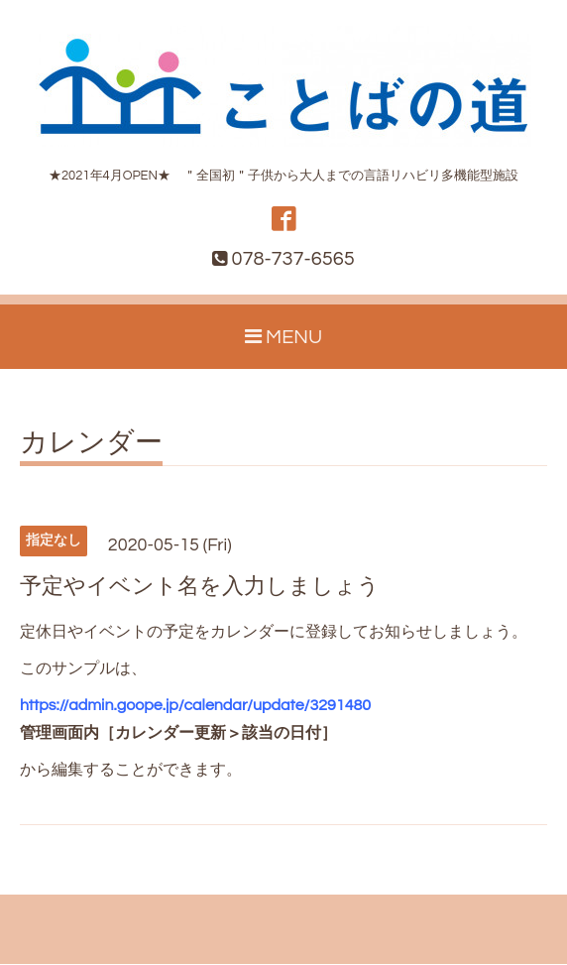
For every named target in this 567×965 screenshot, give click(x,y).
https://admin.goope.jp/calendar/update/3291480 (195, 706)
